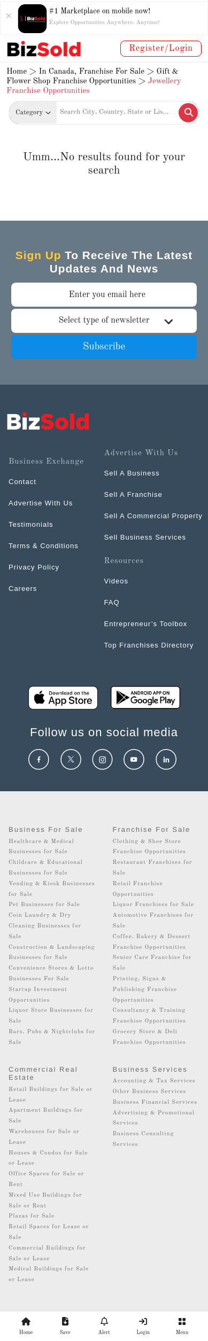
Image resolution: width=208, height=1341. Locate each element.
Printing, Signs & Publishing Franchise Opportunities (145, 989)
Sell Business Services (145, 537)
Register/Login (161, 48)
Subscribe (104, 347)
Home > (21, 72)
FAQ (112, 602)
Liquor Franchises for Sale (154, 905)
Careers (23, 588)
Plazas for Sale (32, 1216)
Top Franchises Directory (149, 645)
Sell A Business (132, 473)
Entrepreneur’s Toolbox (146, 624)
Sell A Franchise (133, 494)
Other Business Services (150, 1092)
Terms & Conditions (44, 546)
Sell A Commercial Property (153, 516)
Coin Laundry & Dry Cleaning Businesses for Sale (45, 926)
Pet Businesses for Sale (44, 905)
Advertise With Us (41, 503)
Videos (116, 581)
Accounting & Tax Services (154, 1081)
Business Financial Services (155, 1102)
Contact (22, 482)
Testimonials (31, 524)
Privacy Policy (34, 567)
